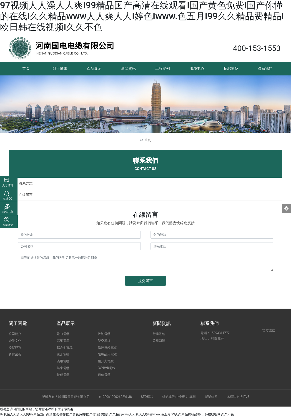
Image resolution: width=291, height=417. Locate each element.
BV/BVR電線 (106, 368)
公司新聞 (159, 340)
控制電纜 (104, 334)
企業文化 (15, 340)
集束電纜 (63, 368)
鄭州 (192, 397)
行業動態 (159, 334)
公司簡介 (15, 334)
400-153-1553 (257, 48)
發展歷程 (15, 347)
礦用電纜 (63, 361)
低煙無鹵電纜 (107, 347)
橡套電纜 (63, 354)
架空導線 (104, 340)
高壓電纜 (63, 340)
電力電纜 (63, 334)
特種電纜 (63, 375)
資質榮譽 (15, 354)
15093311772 (220, 333)
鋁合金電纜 (65, 347)
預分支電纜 (106, 361)
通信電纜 (104, 375)
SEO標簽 (147, 397)
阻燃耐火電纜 (107, 354)
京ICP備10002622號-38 (115, 397)
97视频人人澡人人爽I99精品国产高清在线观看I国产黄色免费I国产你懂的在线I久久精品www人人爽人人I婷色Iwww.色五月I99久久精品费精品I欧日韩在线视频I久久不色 (142, 16)
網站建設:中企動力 (175, 397)
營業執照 (211, 397)
